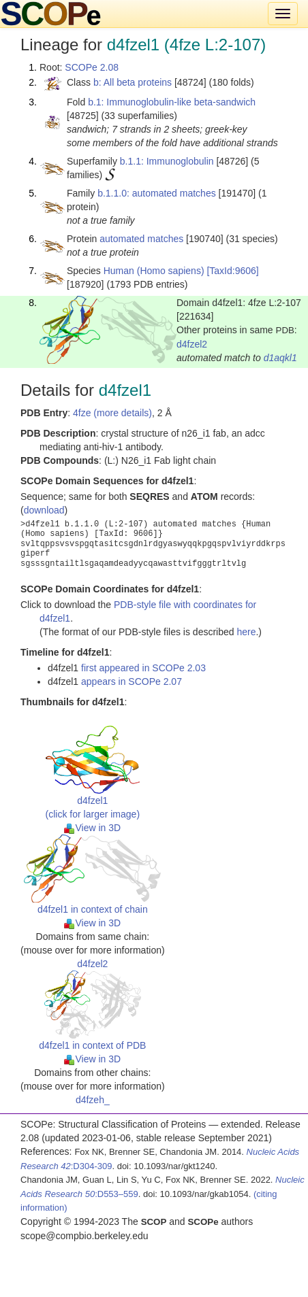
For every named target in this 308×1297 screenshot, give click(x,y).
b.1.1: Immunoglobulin (167, 161)
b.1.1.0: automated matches (156, 193)
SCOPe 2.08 (92, 67)
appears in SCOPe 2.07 (131, 681)
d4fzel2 (191, 344)
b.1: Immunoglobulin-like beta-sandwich (172, 102)
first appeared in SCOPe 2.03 (143, 667)
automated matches (141, 238)
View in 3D (92, 827)
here (246, 631)
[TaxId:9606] (232, 270)
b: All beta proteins (132, 82)
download (44, 510)
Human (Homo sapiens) (154, 270)
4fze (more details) (112, 412)
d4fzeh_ (93, 1099)
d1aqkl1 (280, 357)
